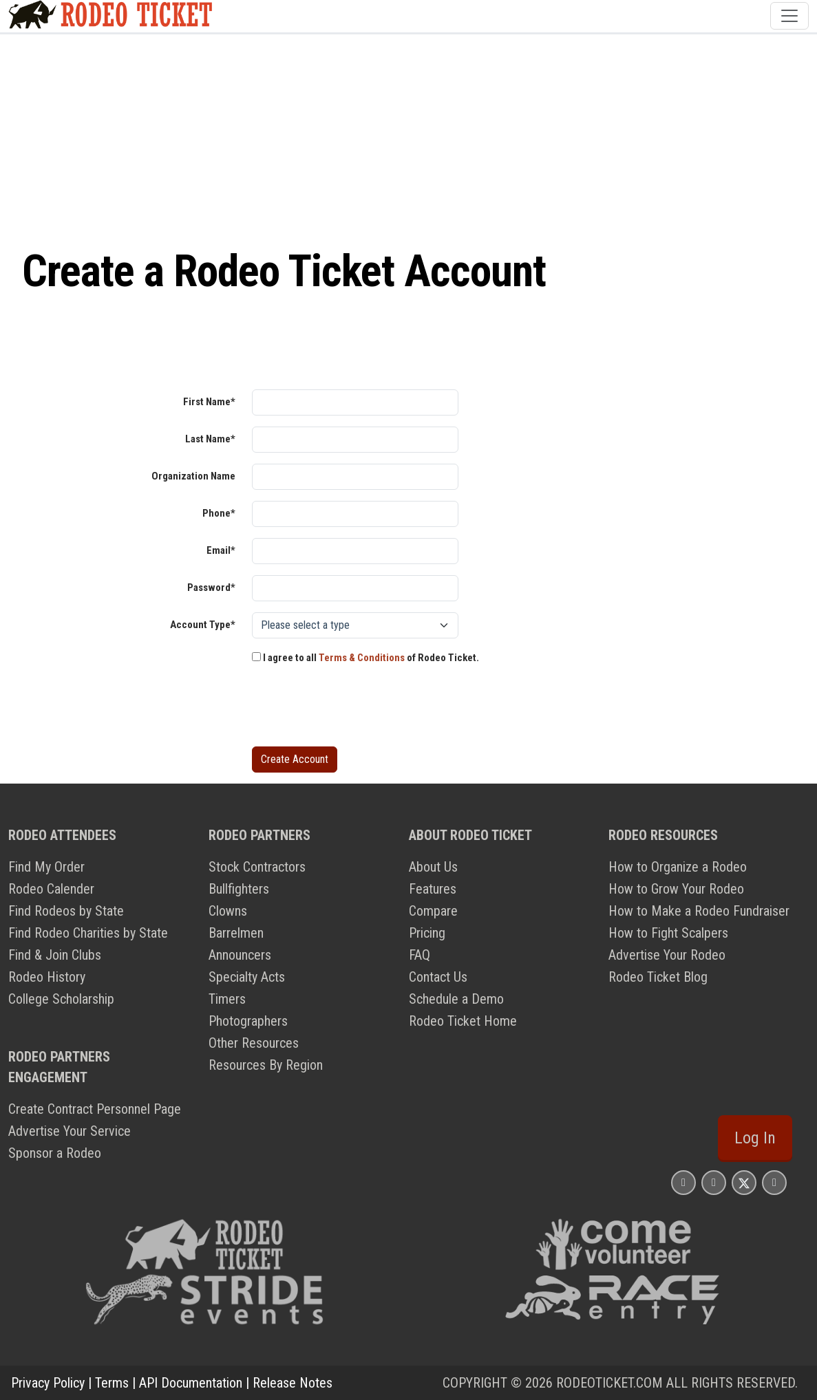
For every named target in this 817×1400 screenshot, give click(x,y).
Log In (755, 1138)
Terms (112, 1383)
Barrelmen (236, 933)
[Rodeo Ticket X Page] (744, 1182)
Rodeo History (46, 977)
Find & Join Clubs (54, 955)
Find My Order (46, 867)
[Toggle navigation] (789, 16)
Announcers (240, 955)
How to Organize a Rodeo (677, 867)
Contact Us (438, 977)
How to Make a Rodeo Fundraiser (698, 911)
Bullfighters (239, 889)
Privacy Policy (48, 1383)
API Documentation (190, 1383)
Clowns (228, 911)
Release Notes (292, 1383)
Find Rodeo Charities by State (88, 933)
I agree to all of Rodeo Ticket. (365, 657)
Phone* (218, 513)
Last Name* (210, 439)
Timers (227, 999)
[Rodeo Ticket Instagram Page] (683, 1182)
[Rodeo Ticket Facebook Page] (714, 1182)
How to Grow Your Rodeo (676, 889)
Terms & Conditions (362, 657)
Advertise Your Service (69, 1131)
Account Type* (202, 624)
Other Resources (254, 1043)
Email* (220, 550)
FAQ (419, 955)
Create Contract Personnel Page (94, 1109)
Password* (211, 587)
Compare (433, 911)
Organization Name (193, 476)
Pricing (427, 933)
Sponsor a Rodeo (54, 1153)
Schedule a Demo (456, 999)
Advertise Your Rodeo (666, 955)
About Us (433, 867)
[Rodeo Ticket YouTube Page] (774, 1182)
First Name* (209, 402)
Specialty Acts (247, 977)
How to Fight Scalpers (668, 933)
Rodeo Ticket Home (463, 1021)
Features (432, 889)
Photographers (248, 1021)
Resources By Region (266, 1065)
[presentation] (356, 708)
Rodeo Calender (51, 889)
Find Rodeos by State (66, 911)
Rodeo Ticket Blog (658, 977)
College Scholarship (61, 999)
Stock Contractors (257, 867)
